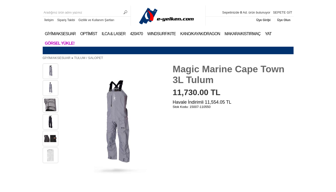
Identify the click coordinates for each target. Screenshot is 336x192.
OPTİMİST (88, 34)
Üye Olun (284, 20)
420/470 (136, 34)
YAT (268, 34)
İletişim (49, 20)
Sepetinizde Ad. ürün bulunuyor (246, 12)
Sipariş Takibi (66, 20)
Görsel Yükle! (60, 43)
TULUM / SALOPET (88, 58)
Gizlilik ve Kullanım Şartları (96, 20)
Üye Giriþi (263, 20)
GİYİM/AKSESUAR (60, 34)
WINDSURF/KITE (161, 34)
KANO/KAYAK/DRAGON (200, 34)
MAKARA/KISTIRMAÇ (242, 34)
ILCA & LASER (114, 34)
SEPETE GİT (282, 12)
